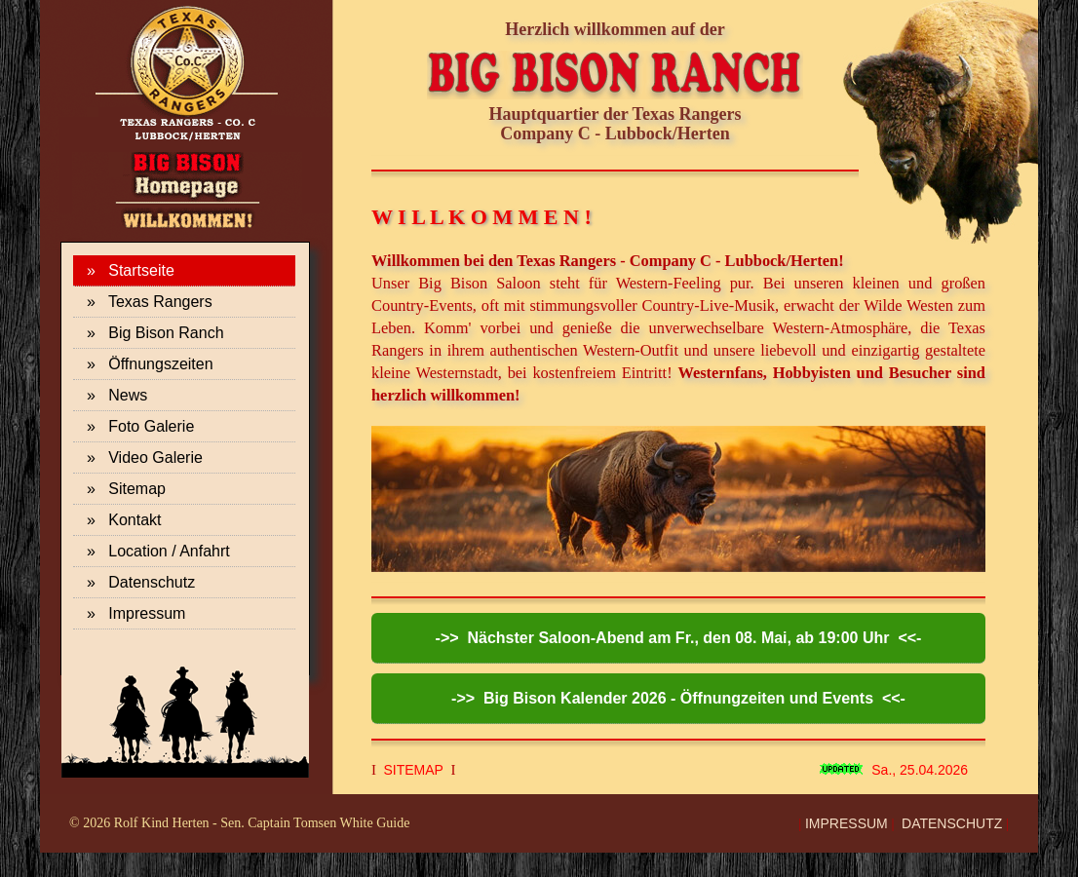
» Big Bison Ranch (155, 332)
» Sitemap (126, 488)
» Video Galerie (145, 457)
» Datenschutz (141, 582)
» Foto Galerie (140, 426)
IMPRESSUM (846, 823)
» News (117, 395)
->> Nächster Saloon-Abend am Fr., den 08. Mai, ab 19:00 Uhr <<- (679, 637)
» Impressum (136, 613)
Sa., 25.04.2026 (919, 770)
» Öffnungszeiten (150, 364)
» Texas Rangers (149, 301)
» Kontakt (124, 520)
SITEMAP (413, 770)
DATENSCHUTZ (952, 823)
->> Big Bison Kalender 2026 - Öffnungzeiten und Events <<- (678, 698)
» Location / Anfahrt (158, 551)
